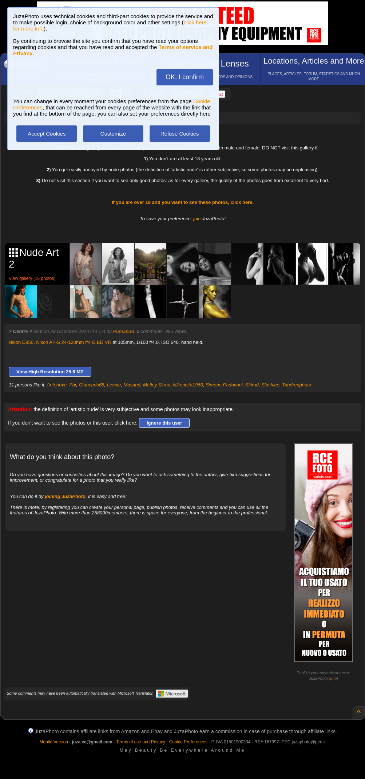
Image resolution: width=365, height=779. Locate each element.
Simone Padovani (224, 385)
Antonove (57, 385)
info (333, 678)
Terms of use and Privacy (140, 741)
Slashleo (270, 385)
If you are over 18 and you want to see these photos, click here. (183, 202)
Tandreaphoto (296, 385)
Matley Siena (156, 385)
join (197, 218)
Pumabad (123, 331)
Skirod (252, 385)
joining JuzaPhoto (65, 496)
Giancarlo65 (91, 385)
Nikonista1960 (188, 385)
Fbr (72, 385)
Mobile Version (53, 741)
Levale (114, 385)
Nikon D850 (21, 342)
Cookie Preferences (188, 741)
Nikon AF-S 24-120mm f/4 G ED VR (73, 342)
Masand (131, 385)
